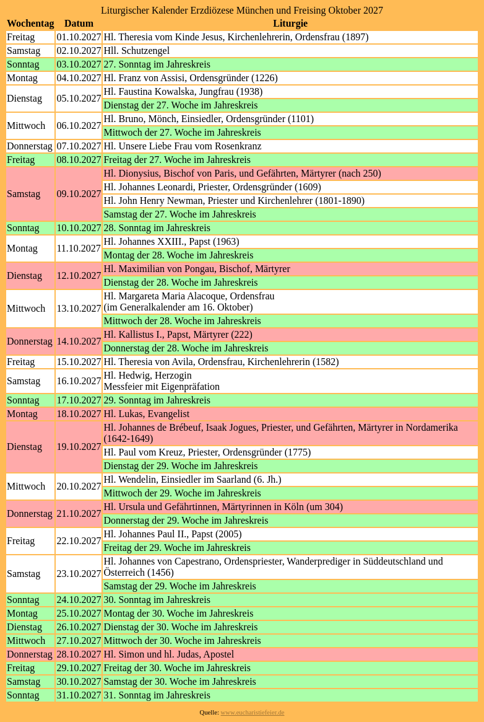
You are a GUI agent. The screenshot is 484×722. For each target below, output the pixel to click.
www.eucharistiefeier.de (253, 712)
